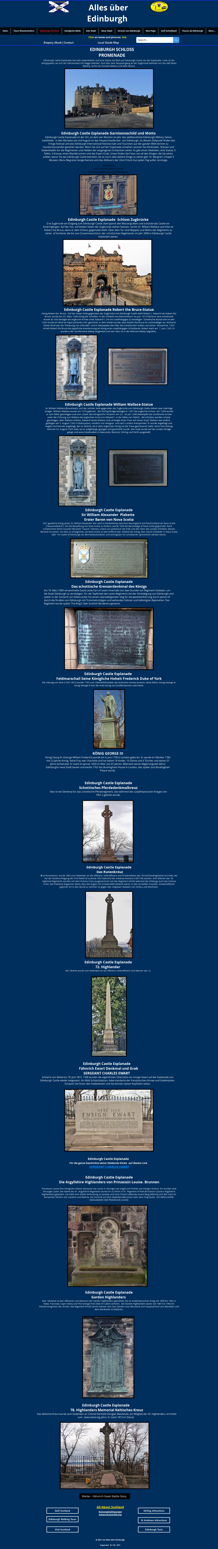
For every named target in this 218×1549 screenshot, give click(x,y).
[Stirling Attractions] (154, 1511)
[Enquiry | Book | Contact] (58, 42)
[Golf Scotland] (62, 1511)
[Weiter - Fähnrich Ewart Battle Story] (104, 1496)
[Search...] (152, 40)
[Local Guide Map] (108, 42)
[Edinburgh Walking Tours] (62, 1519)
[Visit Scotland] (62, 1529)
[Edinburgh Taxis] (154, 1529)
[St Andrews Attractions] (154, 1520)
